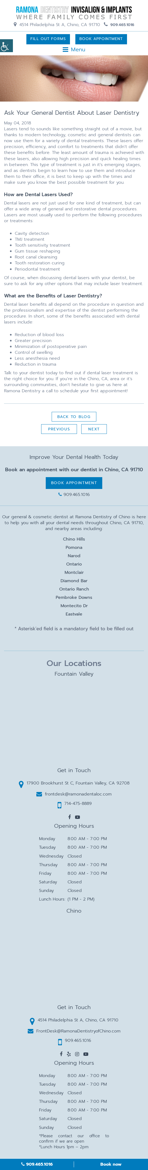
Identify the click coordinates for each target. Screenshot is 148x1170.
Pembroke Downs (74, 597)
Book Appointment (101, 39)
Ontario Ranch (74, 589)
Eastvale (74, 614)
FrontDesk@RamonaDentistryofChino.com (74, 1031)
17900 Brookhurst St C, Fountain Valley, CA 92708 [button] (74, 784)
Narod (74, 556)
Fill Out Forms (48, 39)
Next (94, 429)
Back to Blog (73, 417)
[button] (69, 817)
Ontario (74, 564)
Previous (59, 429)
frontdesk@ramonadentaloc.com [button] (74, 794)
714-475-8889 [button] (75, 805)
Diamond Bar (74, 581)
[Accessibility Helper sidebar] (6, 45)
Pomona (74, 547)
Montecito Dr (74, 606)
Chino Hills (74, 539)
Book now (111, 1164)
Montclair (74, 572)
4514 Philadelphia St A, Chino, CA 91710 (57, 24)
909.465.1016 (119, 25)
